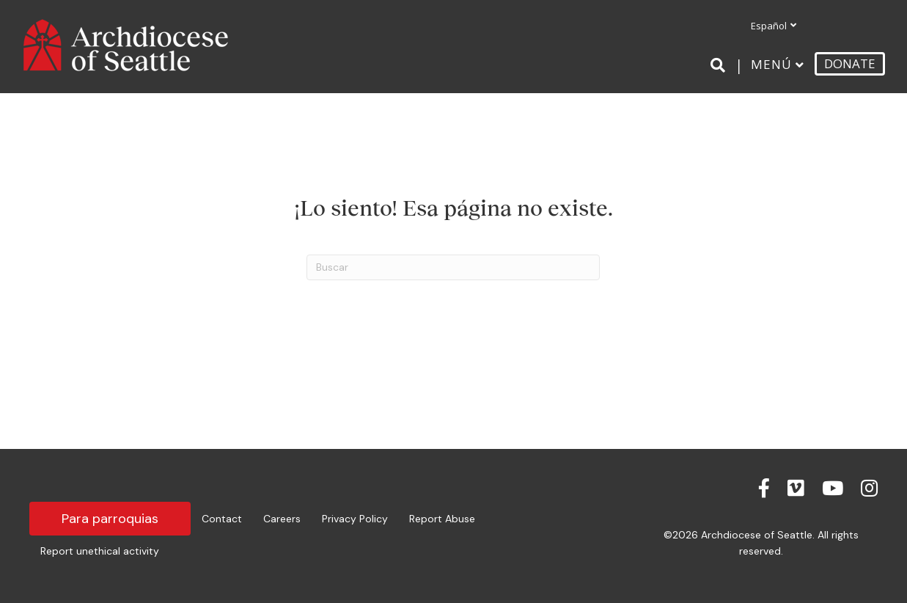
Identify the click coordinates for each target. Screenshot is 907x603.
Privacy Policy (355, 518)
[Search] (720, 65)
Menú (771, 64)
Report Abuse (442, 518)
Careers (282, 518)
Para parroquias (110, 518)
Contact (222, 518)
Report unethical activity (99, 551)
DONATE (849, 63)
